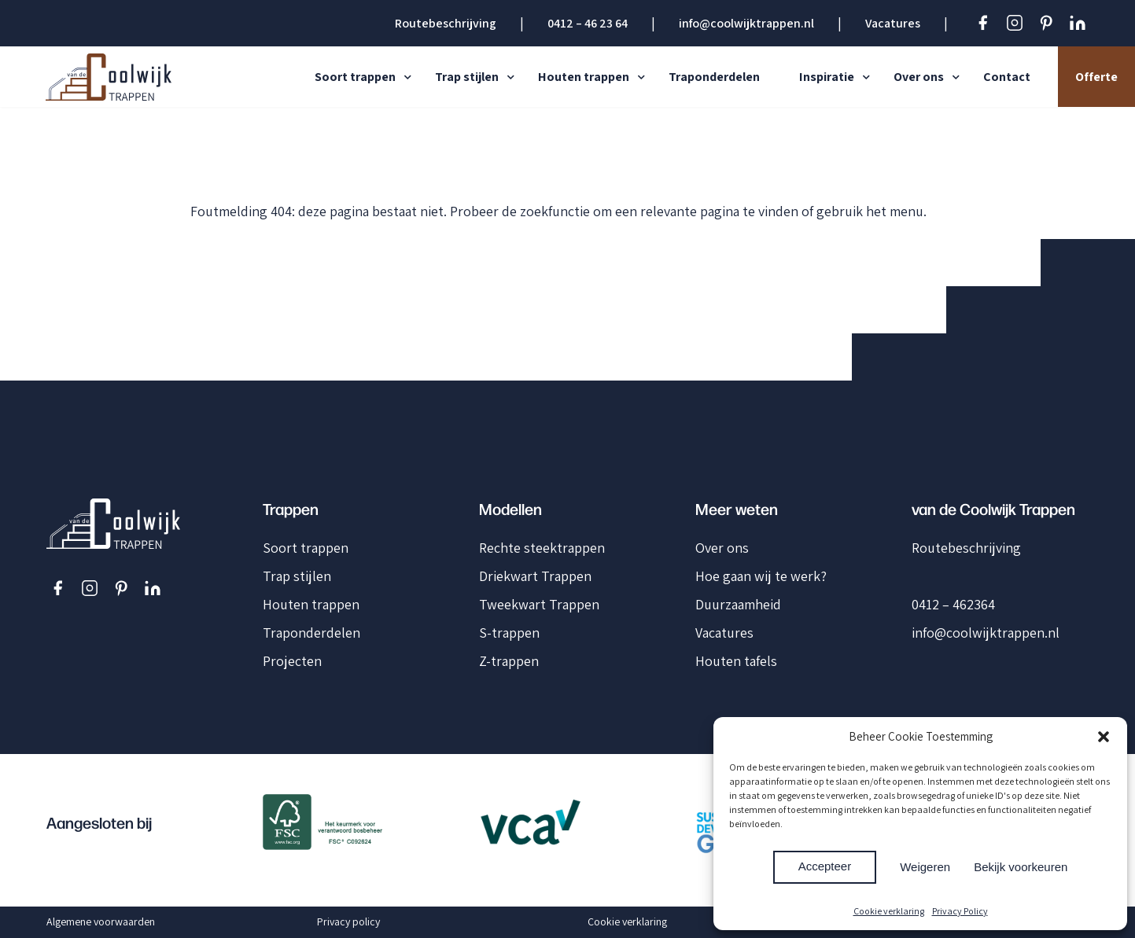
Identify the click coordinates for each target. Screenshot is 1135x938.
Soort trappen (355, 76)
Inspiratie (826, 76)
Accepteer (825, 866)
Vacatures (892, 23)
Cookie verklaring (888, 911)
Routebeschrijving (445, 23)
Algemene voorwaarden (100, 921)
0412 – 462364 (953, 604)
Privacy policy (348, 921)
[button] (1103, 737)
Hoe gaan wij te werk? (761, 576)
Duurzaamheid (738, 604)
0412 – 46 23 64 (587, 23)
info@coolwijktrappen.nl (746, 23)
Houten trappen (583, 76)
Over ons (919, 76)
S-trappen (509, 632)
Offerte (1096, 76)
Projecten (292, 661)
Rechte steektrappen (542, 548)
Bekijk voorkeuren (1020, 867)
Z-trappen (509, 661)
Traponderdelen (714, 76)
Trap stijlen (467, 76)
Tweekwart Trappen (539, 604)
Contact (1006, 76)
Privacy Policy (960, 911)
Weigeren (925, 867)
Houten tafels (736, 661)
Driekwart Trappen (535, 576)
